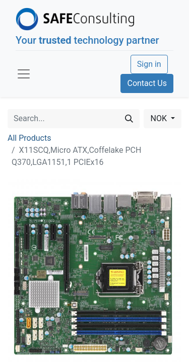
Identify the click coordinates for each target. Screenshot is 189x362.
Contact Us (147, 83)
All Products (29, 138)
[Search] (129, 118)
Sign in (149, 64)
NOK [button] (159, 118)
